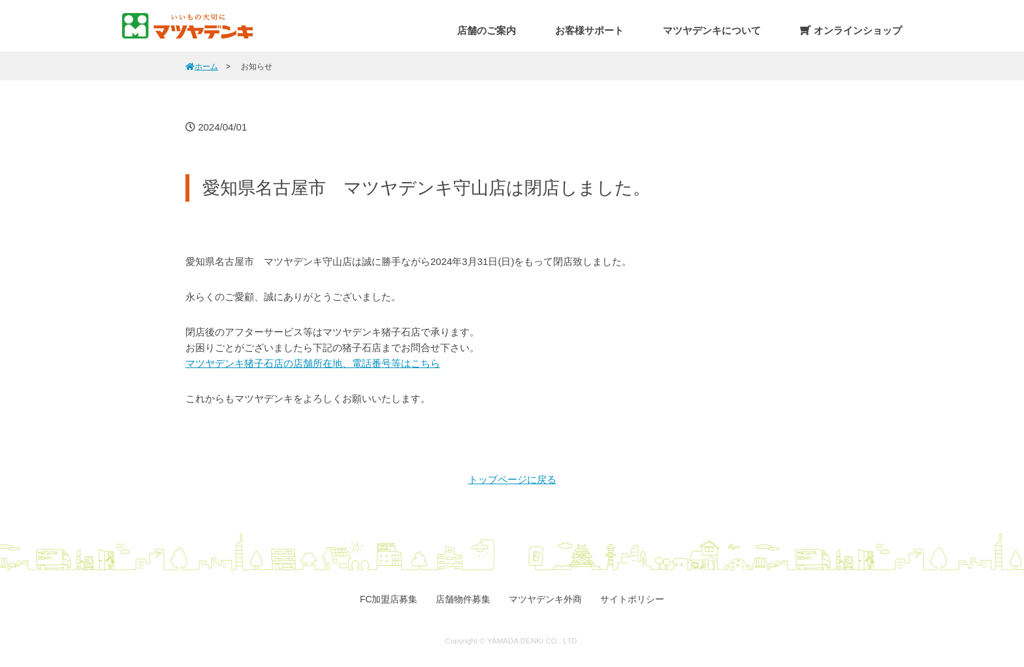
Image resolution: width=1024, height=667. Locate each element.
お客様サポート (589, 30)
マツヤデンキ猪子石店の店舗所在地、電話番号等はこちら (312, 363)
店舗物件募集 (463, 599)
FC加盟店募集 (389, 599)
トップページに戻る (512, 479)
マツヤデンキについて (712, 30)
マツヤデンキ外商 (545, 599)
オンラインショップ (851, 30)
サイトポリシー (632, 599)
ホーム (201, 66)
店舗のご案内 (486, 30)
